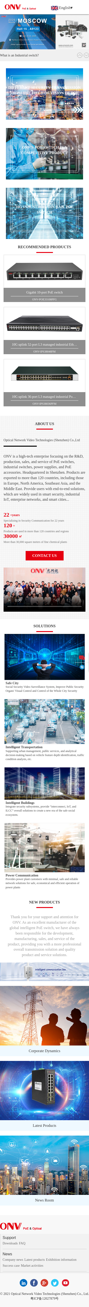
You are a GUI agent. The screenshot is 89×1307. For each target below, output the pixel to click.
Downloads (10, 1243)
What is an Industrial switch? (19, 55)
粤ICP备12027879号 (44, 1298)
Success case (11, 1265)
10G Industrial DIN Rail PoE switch (44, 209)
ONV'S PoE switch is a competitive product (44, 150)
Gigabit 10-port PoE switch (44, 292)
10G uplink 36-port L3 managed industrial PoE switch (45, 397)
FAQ (22, 1243)
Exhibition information (61, 1259)
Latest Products (44, 1126)
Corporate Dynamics (44, 1051)
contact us (44, 556)
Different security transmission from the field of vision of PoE (44, 90)
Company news (13, 1259)
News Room (44, 1200)
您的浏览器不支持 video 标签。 (44, 590)
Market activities (32, 1265)
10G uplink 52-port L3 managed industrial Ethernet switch (45, 344)
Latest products (34, 1259)
